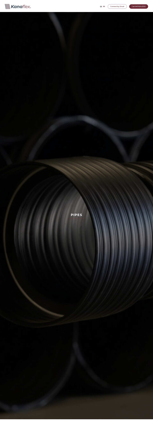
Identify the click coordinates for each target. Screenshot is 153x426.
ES (104, 6)
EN (101, 6)
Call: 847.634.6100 (139, 6)
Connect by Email (117, 6)
